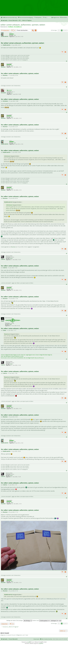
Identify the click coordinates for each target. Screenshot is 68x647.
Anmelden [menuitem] (64, 17)
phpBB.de (41, 643)
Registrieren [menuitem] (56, 17)
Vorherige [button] (58, 30)
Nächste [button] (66, 30)
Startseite (4, 20)
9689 (10, 324)
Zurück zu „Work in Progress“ (10, 626)
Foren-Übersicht (13, 20)
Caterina (3, 259)
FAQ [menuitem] (45, 17)
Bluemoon (3, 67)
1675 (15, 35)
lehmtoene (3, 92)
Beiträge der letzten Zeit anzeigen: (19, 620)
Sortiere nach (41, 620)
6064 (11, 258)
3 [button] (63, 30)
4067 (12, 66)
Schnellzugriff (2, 17)
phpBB (28, 642)
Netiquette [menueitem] (38, 17)
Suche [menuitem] (66, 20)
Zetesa (2, 321)
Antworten (5, 30)
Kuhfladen (10, 27)
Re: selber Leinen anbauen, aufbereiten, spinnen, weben (22, 43)
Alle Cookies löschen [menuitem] (47, 639)
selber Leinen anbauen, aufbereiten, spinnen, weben (22, 25)
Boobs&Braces (18, 27)
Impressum (37, 639)
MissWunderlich (4, 36)
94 (11, 93)
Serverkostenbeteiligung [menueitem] (26, 17)
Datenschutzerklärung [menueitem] (10, 17)
